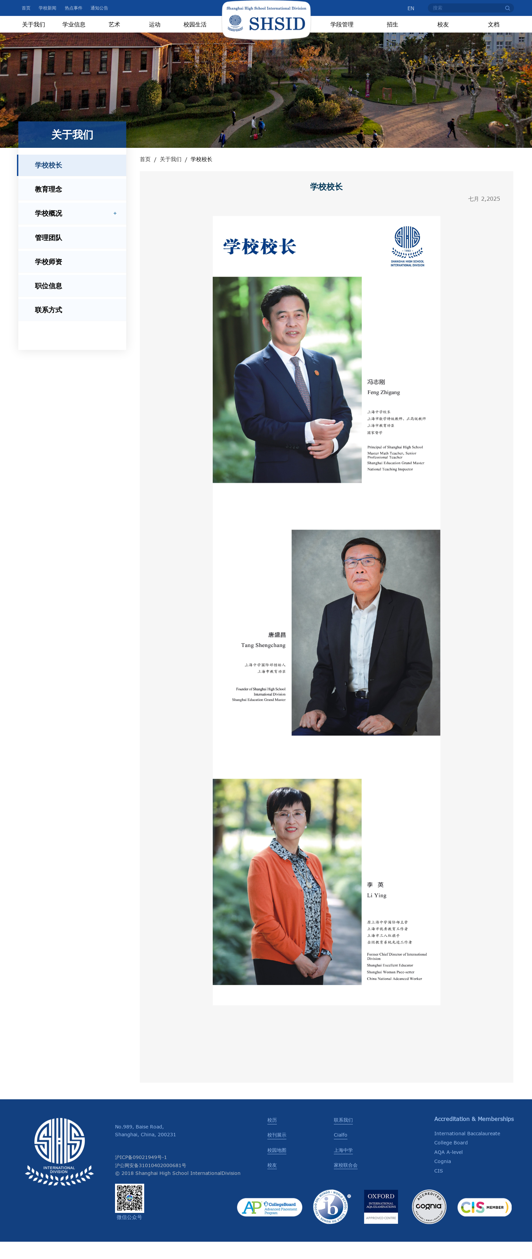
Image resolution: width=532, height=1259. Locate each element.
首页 (26, 8)
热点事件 (73, 8)
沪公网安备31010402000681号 (150, 1182)
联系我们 (343, 1137)
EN (407, 8)
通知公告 (99, 8)
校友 (272, 1182)
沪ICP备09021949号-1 (141, 1174)
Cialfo (340, 1152)
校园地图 (276, 1167)
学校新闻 (47, 8)
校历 (272, 1137)
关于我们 (171, 176)
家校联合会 (346, 1182)
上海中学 (343, 1167)
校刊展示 (276, 1152)
